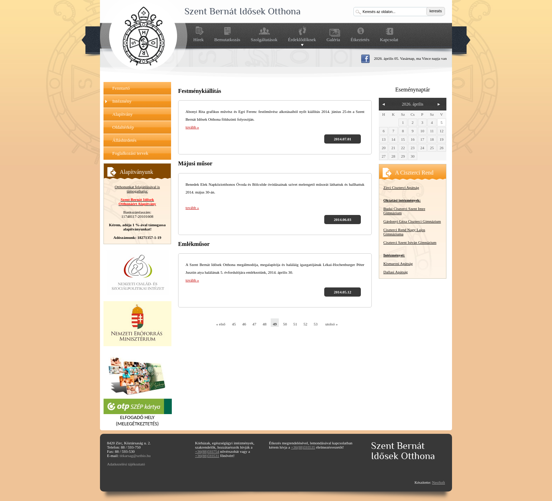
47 (254, 324)
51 (295, 324)
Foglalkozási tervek (130, 153)
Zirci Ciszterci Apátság (401, 187)
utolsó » (329, 324)
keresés (435, 11)
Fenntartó (121, 88)
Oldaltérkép (123, 127)
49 (275, 324)
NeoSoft (438, 482)
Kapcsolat (389, 39)
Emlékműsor (193, 244)
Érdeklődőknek (302, 40)
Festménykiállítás (199, 91)
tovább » (192, 127)
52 (305, 324)
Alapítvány (122, 114)
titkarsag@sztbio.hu (135, 456)
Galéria (333, 39)
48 (264, 324)
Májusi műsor (195, 163)
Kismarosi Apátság (398, 263)
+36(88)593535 (303, 447)
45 (234, 324)
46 (244, 324)
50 (285, 324)
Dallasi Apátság (395, 272)
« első (220, 324)
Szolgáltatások (264, 39)
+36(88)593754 (207, 451)
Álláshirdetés (124, 140)
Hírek (198, 39)
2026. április (412, 104)
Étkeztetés (360, 39)
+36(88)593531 (207, 456)
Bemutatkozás (227, 39)
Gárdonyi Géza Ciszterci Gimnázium (412, 221)
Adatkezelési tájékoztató (126, 464)
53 (316, 324)
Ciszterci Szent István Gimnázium (410, 242)
